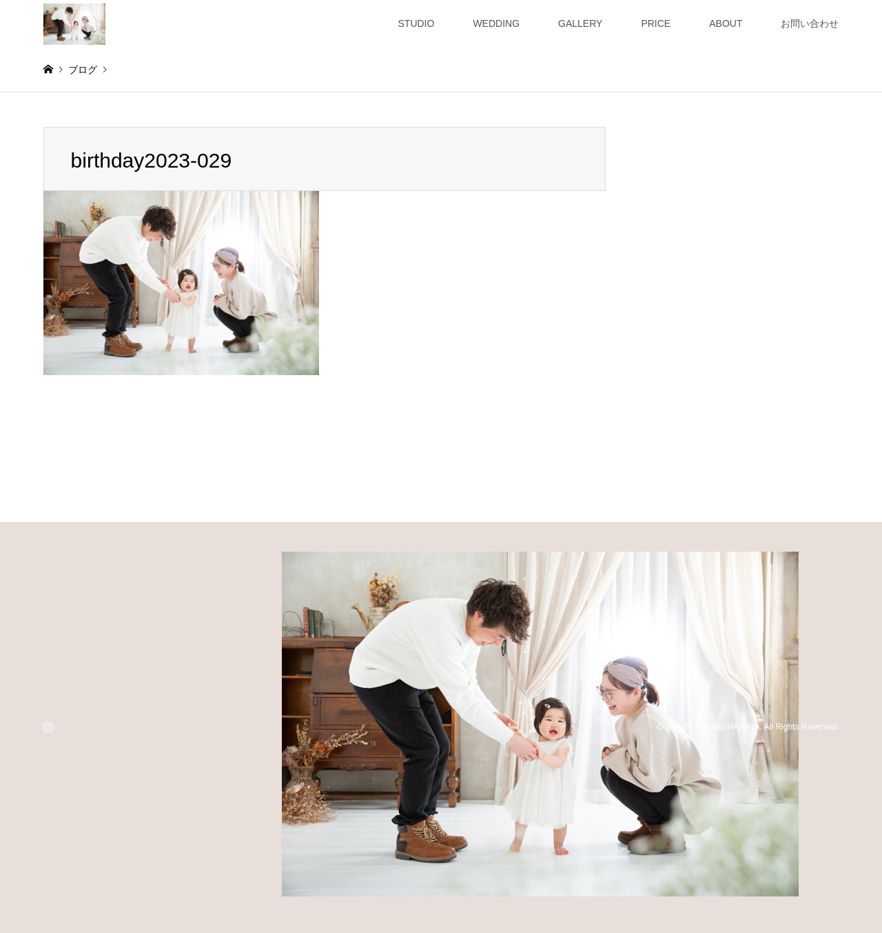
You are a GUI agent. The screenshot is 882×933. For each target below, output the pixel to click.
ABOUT (725, 23)
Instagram (48, 727)
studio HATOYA (731, 727)
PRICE (655, 23)
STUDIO (416, 23)
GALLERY (580, 23)
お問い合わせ (810, 23)
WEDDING (496, 23)
